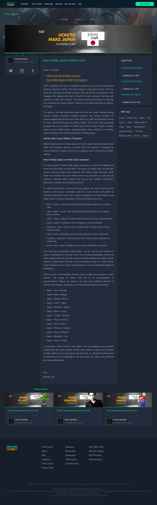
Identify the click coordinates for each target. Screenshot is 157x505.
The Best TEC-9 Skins (131, 94)
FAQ (80, 4)
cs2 (148, 117)
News (93, 19)
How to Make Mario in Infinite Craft (122, 410)
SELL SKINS (144, 4)
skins (128, 126)
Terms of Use (47, 463)
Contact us (46, 459)
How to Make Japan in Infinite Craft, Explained (66, 79)
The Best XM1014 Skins (131, 67)
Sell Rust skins (95, 459)
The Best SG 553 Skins (131, 81)
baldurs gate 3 (125, 135)
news (142, 117)
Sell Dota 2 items (96, 450)
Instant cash (70, 455)
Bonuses (58, 4)
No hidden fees (71, 463)
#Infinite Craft (49, 376)
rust (130, 122)
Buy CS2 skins (70, 4)
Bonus (44, 450)
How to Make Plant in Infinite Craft (23, 410)
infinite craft (132, 117)
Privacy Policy (48, 467)
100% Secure (71, 459)
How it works (37, 4)
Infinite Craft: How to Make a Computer (63, 75)
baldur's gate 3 (140, 122)
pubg (121, 126)
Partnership (48, 4)
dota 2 (122, 122)
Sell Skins (24, 4)
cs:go (121, 117)
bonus (137, 135)
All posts (64, 19)
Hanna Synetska (21, 58)
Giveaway (69, 446)
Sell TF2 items (95, 455)
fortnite (139, 131)
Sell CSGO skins (96, 446)
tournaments (139, 126)
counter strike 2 (126, 131)
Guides (78, 19)
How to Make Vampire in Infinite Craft (74, 410)
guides (146, 135)
